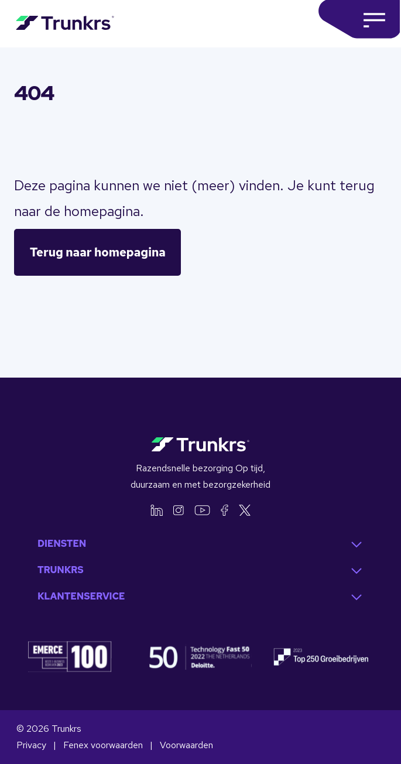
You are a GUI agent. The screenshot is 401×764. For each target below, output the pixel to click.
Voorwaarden (186, 745)
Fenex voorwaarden (104, 745)
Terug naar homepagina (98, 252)
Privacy (32, 745)
